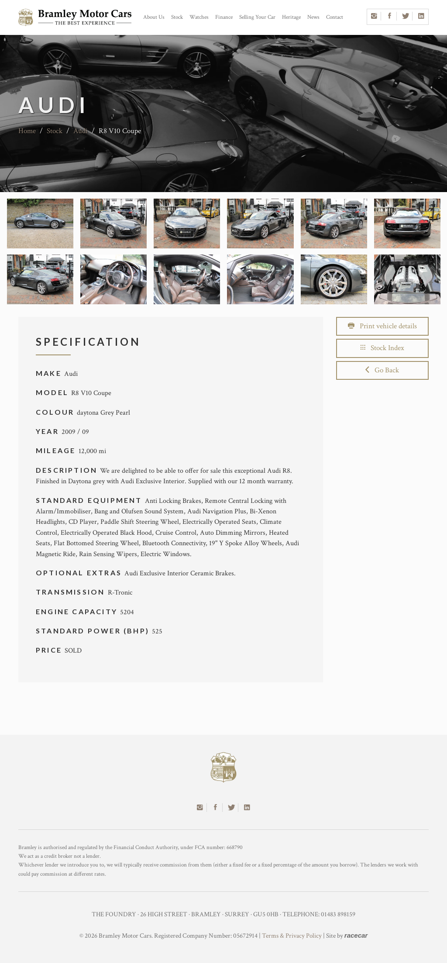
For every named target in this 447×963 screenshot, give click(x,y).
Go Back (382, 370)
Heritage (291, 17)
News (313, 17)
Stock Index (382, 348)
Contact (334, 17)
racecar (356, 935)
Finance (224, 17)
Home (27, 131)
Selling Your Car (257, 17)
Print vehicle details (382, 326)
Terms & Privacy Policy (292, 936)
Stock (177, 17)
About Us (154, 17)
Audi (80, 131)
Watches (199, 17)
